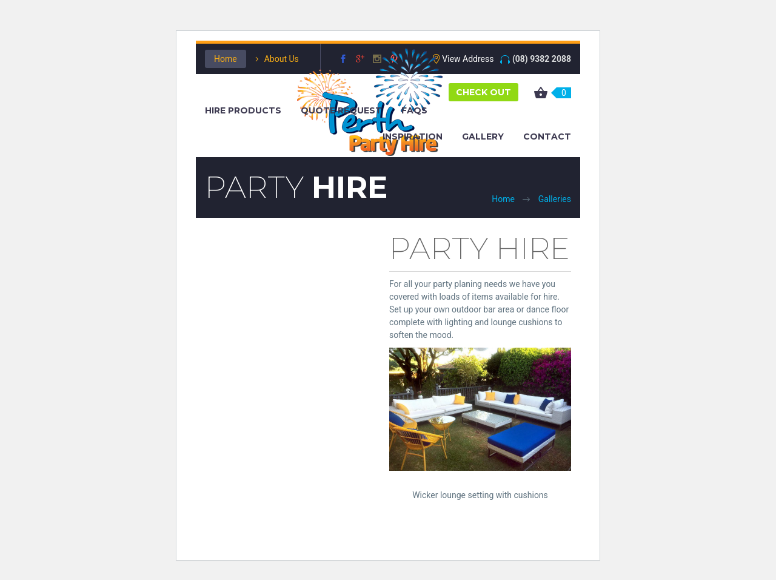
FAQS (414, 110)
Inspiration (413, 136)
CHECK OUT (483, 92)
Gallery (483, 136)
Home (225, 59)
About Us (281, 59)
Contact (547, 136)
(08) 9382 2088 (541, 59)
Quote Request (341, 110)
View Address (467, 59)
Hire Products (243, 110)
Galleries (554, 199)
